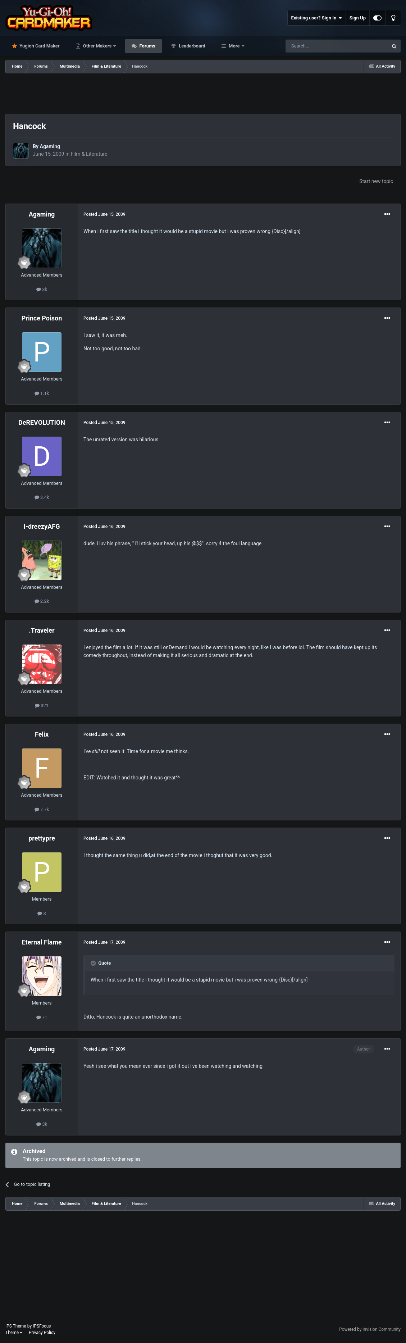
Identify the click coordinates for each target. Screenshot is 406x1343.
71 (41, 1017)
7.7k (42, 809)
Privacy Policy (42, 1332)
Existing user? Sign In (316, 18)
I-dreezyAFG (42, 526)
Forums (146, 46)
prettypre (41, 838)
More (234, 46)
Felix (42, 734)
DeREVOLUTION (41, 422)
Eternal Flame (41, 942)
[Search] (320, 46)
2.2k (42, 601)
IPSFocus (42, 1326)
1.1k (42, 393)
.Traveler (41, 630)
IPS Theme (15, 1326)
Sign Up (358, 18)
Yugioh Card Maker (39, 46)
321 (42, 705)
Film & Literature (89, 154)
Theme (13, 1332)
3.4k (42, 497)
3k (41, 289)
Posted (104, 214)
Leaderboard (191, 46)
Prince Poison (42, 318)
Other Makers (97, 46)
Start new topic (376, 181)
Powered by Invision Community (370, 1329)
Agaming (50, 146)
